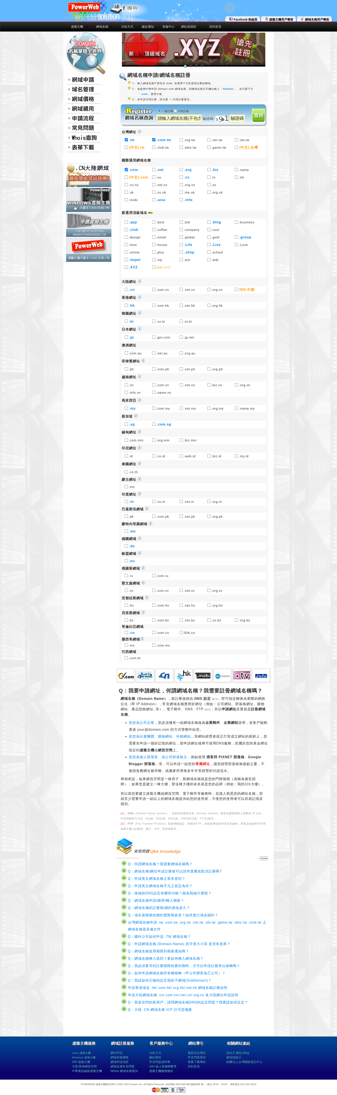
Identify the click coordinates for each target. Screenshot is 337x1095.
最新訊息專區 (197, 1053)
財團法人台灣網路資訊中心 (244, 1062)
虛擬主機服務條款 (161, 1071)
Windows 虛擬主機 (84, 1057)
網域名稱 (102, 26)
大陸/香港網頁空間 (84, 1066)
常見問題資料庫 (159, 1062)
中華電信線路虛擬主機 (87, 1071)
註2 (208, 709)
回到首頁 (215, 26)
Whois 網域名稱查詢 (124, 1071)
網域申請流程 (120, 1062)
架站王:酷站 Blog (237, 1053)
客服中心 (168, 26)
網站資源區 (188, 26)
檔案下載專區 (197, 1062)
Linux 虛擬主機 (81, 1053)
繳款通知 (148, 26)
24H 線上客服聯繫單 (163, 1066)
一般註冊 (167, 111)
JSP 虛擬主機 (81, 1062)
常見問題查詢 (197, 1057)
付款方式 (127, 26)
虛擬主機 (77, 26)
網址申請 (117, 1053)
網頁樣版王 (233, 1057)
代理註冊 (183, 111)
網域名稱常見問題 (123, 1066)
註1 (215, 699)
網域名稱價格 (120, 1057)
